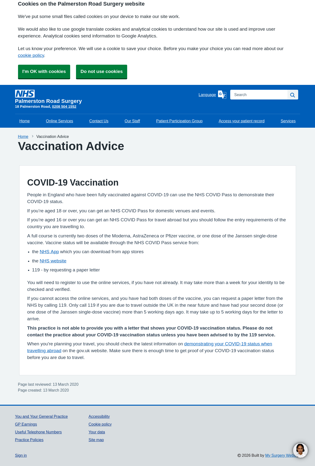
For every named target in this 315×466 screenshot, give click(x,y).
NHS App (49, 251)
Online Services (59, 121)
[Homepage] (106, 97)
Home (24, 121)
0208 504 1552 (64, 106)
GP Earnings (26, 424)
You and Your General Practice (41, 416)
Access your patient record (242, 121)
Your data (96, 432)
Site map (96, 440)
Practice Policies (29, 440)
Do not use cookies (101, 71)
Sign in (21, 455)
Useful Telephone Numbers (38, 432)
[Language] (212, 94)
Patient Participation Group (179, 121)
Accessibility (99, 416)
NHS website (53, 261)
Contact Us (98, 121)
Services (288, 121)
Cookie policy (100, 424)
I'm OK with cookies (44, 71)
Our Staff (132, 121)
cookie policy (31, 55)
